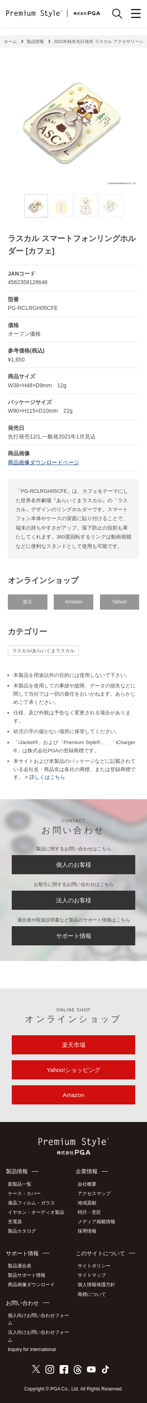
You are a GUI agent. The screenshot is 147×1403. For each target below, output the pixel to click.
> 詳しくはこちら (44, 777)
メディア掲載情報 (96, 1221)
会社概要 (87, 1184)
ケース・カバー (24, 1193)
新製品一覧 (19, 1184)
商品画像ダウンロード (31, 1284)
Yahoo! (119, 602)
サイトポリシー (94, 1266)
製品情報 (35, 41)
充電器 (15, 1221)
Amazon (73, 602)
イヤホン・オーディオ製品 (36, 1212)
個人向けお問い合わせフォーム (38, 1319)
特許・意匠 (89, 1212)
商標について (92, 1294)
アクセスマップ (94, 1193)
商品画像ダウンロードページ (43, 462)
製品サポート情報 (26, 1275)
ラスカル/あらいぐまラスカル (43, 650)
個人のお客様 (73, 864)
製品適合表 (19, 1266)
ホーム (10, 41)
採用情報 (87, 1231)
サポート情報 (73, 935)
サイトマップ (92, 1275)
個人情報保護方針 (96, 1284)
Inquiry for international (32, 1349)
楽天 (27, 602)
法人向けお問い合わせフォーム (38, 1336)
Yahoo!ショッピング (73, 1070)
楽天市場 (73, 1045)
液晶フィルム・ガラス (31, 1203)
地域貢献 (87, 1203)
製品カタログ (22, 1231)
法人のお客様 (73, 900)
